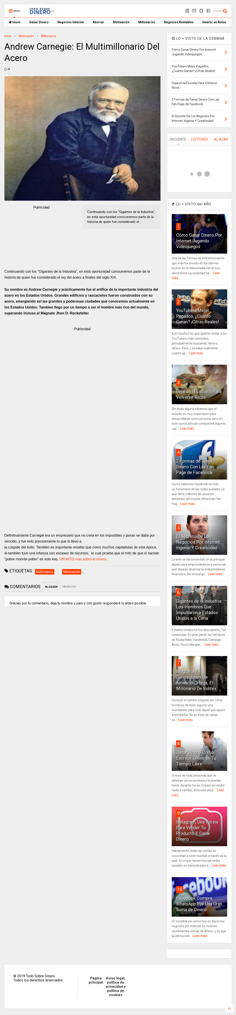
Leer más (196, 353)
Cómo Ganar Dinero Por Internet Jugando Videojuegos (199, 241)
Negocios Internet (70, 22)
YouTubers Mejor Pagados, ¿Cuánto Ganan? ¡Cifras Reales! (197, 316)
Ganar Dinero (39, 22)
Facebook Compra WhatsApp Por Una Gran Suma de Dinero (199, 904)
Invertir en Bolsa (214, 22)
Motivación (121, 22)
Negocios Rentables (179, 22)
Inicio (14, 22)
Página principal (96, 980)
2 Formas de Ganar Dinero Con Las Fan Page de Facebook (195, 466)
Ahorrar (98, 22)
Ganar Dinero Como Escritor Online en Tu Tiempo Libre (196, 758)
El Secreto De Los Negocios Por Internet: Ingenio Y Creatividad (198, 542)
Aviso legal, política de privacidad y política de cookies (115, 986)
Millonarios (146, 22)
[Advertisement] (41, 237)
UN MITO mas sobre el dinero (82, 559)
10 (179, 889)
